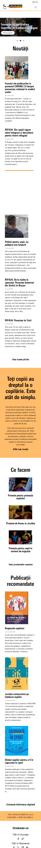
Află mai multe (20, 449)
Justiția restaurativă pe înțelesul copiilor (17, 695)
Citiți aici (6, 33)
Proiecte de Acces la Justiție (20, 523)
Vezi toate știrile (20, 359)
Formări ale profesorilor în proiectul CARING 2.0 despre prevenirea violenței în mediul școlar (20, 88)
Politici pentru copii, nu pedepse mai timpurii (16, 243)
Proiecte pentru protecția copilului (20, 497)
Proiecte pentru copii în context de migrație (20, 550)
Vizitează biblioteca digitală (20, 804)
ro (37, 2)
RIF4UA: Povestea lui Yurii (18, 320)
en (33, 2)
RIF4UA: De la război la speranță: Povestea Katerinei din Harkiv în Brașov (19, 282)
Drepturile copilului (14, 628)
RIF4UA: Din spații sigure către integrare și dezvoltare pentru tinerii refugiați (19, 132)
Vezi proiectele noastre (20, 564)
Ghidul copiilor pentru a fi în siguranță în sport (19, 761)
